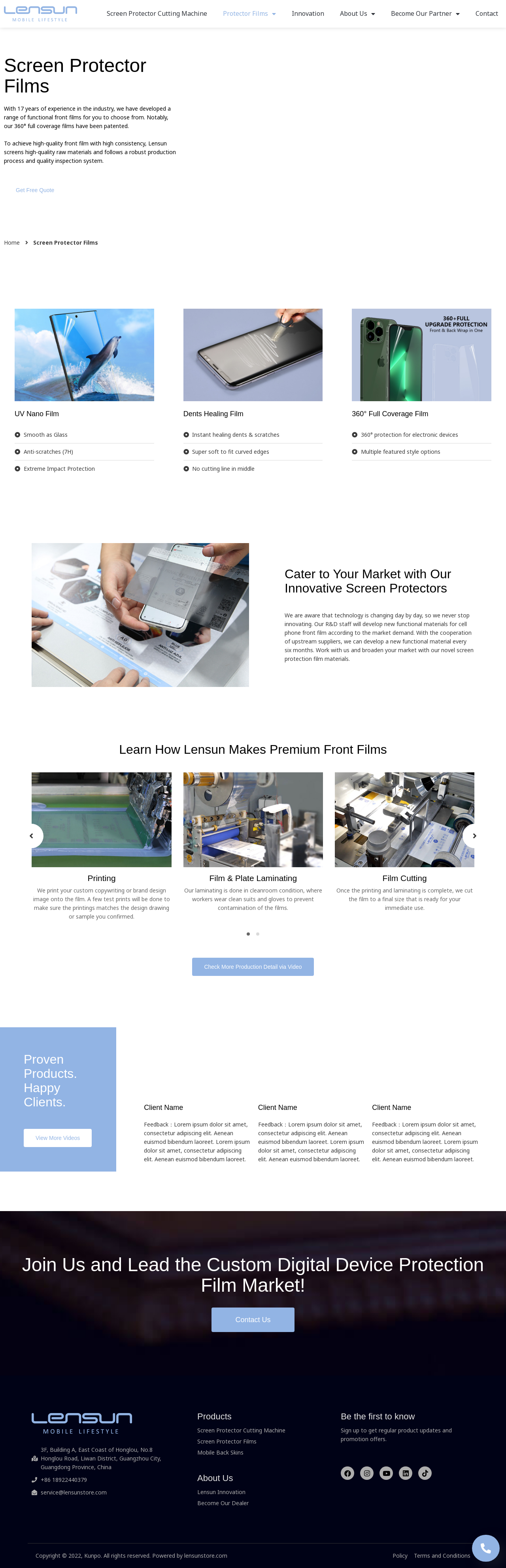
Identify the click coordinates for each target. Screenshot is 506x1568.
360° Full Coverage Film (390, 414)
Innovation (308, 13)
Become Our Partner (425, 13)
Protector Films (249, 13)
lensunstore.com (205, 1555)
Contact (487, 13)
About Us (357, 13)
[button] (35, 190)
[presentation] (31, 836)
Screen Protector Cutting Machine (157, 13)
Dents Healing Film (213, 414)
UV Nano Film (37, 414)
